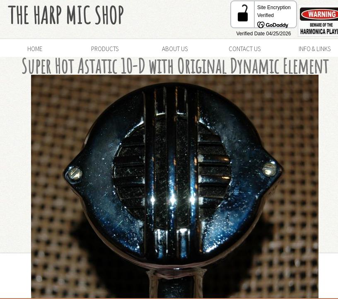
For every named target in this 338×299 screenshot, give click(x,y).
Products (104, 49)
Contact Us (245, 49)
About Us (175, 49)
